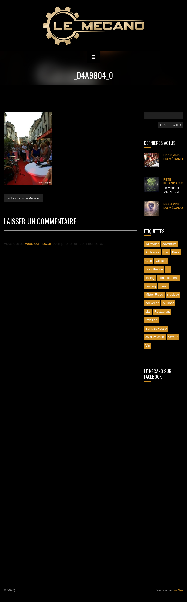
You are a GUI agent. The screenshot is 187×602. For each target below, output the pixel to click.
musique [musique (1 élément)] (173, 294)
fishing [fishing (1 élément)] (150, 278)
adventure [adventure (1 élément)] (169, 244)
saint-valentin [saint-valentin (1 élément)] (154, 337)
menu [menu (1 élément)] (164, 286)
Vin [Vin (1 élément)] (147, 345)
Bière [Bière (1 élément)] (175, 252)
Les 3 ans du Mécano (23, 198)
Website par (169, 590)
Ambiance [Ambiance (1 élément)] (152, 252)
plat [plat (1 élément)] (147, 311)
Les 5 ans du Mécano (173, 157)
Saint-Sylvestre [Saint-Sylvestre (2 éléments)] (156, 328)
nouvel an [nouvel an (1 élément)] (152, 303)
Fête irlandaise (173, 181)
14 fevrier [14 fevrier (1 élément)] (152, 244)
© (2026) (9, 590)
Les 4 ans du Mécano (173, 206)
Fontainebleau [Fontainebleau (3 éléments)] (168, 278)
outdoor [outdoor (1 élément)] (168, 303)
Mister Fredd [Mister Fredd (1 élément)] (154, 294)
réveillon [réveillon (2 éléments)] (151, 320)
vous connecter (38, 243)
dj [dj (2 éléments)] (168, 269)
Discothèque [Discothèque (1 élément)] (154, 269)
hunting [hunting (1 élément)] (150, 286)
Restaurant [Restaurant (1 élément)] (162, 311)
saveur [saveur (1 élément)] (173, 337)
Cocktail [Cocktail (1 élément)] (161, 261)
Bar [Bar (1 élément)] (165, 252)
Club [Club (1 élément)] (148, 261)
